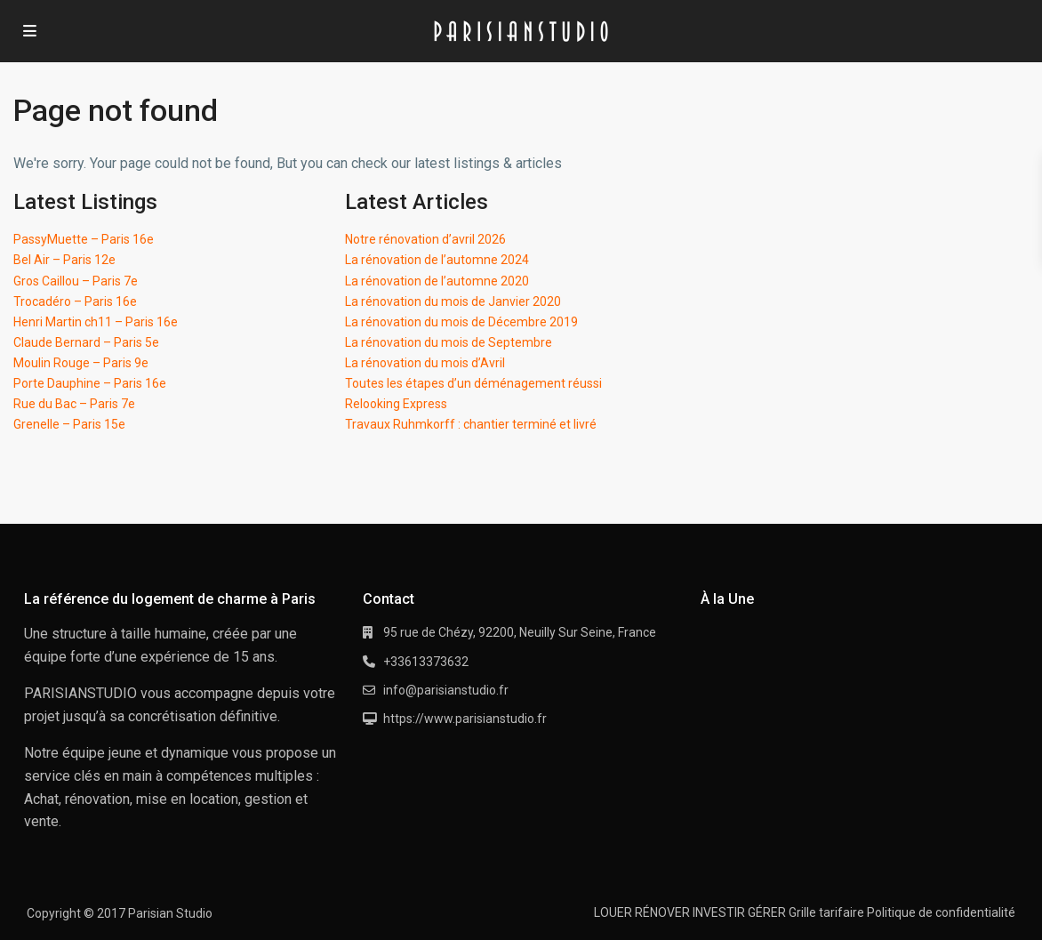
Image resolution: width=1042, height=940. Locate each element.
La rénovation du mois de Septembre (448, 342)
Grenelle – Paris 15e (69, 424)
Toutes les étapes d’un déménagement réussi (473, 383)
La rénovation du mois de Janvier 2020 (453, 301)
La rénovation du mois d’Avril (425, 363)
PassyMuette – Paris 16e (83, 239)
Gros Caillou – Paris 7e (75, 281)
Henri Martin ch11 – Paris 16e (95, 322)
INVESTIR (719, 912)
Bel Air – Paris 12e (64, 260)
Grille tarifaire (826, 912)
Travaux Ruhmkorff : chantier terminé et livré (471, 424)
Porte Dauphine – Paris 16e (89, 383)
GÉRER (767, 912)
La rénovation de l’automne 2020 (437, 281)
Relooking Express (396, 404)
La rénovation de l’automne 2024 (437, 260)
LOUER (613, 912)
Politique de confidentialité (941, 912)
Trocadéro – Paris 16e (75, 301)
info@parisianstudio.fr (446, 690)
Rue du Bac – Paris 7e (74, 404)
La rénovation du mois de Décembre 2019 (461, 322)
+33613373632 (426, 662)
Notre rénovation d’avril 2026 (425, 239)
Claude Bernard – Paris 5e (86, 342)
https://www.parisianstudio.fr (465, 718)
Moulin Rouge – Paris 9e (80, 363)
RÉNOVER (662, 912)
